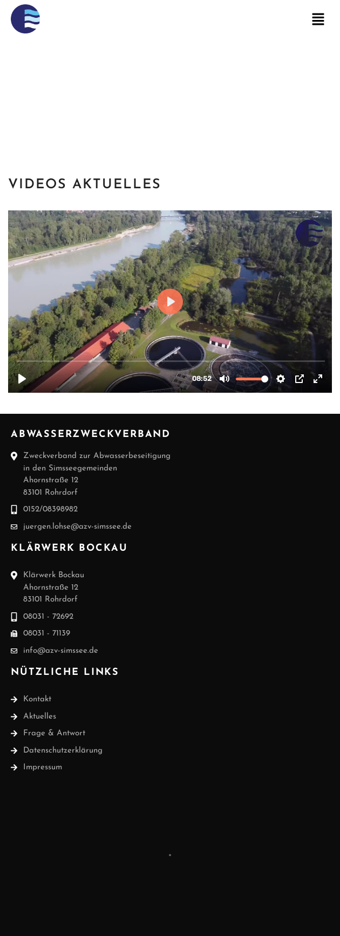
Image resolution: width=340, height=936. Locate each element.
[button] (318, 21)
